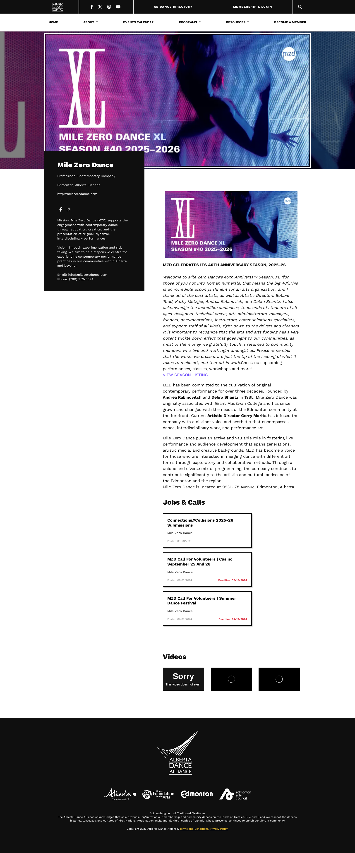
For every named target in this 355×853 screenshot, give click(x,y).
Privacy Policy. (219, 828)
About (88, 22)
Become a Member (290, 22)
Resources (235, 22)
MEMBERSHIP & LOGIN (252, 6)
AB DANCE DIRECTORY (173, 6)
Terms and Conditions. (194, 828)
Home (53, 22)
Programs (188, 22)
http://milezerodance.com (77, 194)
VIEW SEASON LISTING (185, 374)
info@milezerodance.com (87, 274)
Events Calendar (138, 22)
